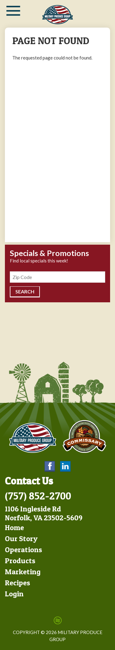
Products (20, 560)
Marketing (22, 571)
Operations (23, 549)
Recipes (17, 582)
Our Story (21, 538)
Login (14, 593)
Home (14, 527)
